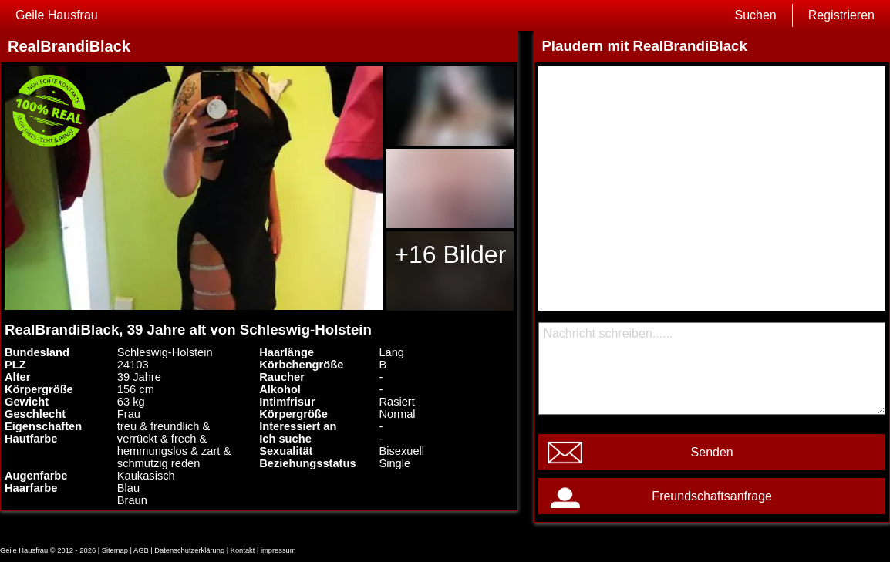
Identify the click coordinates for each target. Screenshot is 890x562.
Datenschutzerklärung (189, 550)
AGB (141, 550)
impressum (278, 550)
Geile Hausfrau (56, 15)
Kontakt (243, 550)
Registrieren (841, 15)
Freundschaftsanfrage (712, 496)
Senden (712, 452)
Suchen (755, 15)
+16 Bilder (450, 254)
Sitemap (115, 550)
